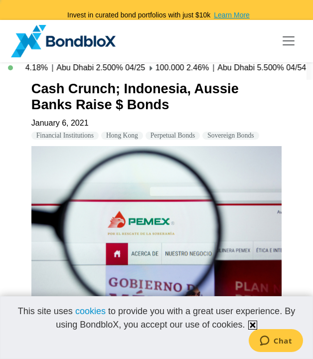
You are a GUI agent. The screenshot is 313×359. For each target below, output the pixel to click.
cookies (90, 311)
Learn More (232, 15)
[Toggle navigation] (288, 40)
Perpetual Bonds (173, 135)
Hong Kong (122, 135)
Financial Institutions (65, 135)
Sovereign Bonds (230, 135)
